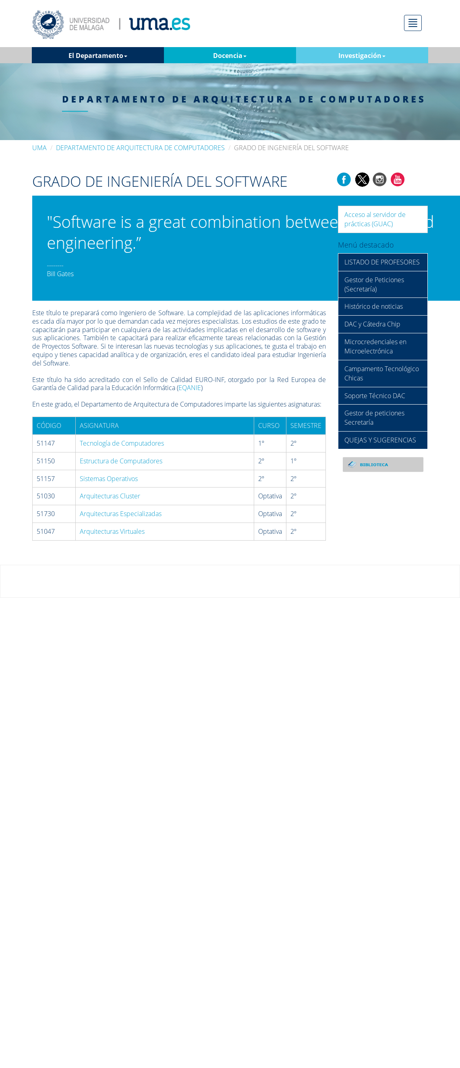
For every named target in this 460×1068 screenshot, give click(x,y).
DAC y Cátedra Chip (372, 324)
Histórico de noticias (373, 306)
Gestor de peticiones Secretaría (374, 418)
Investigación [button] (361, 55)
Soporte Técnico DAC (374, 395)
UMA (39, 147)
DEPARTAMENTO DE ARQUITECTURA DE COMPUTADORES (140, 147)
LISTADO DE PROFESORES (382, 262)
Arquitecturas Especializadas (121, 513)
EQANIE (189, 387)
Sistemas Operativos (109, 478)
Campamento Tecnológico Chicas (381, 373)
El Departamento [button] (97, 55)
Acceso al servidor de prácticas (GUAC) (375, 219)
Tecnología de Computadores (122, 443)
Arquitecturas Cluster (110, 496)
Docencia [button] (230, 55)
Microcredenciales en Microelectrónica (375, 346)
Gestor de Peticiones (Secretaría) (374, 284)
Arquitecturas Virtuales (112, 531)
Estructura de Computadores (121, 461)
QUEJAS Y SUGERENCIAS (380, 440)
